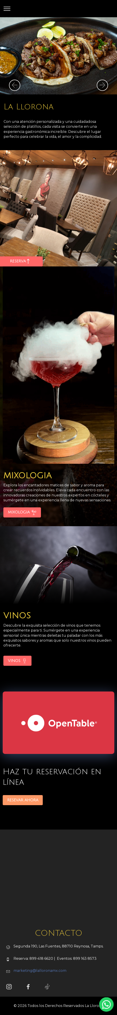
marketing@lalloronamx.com (40, 985)
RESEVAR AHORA (22, 814)
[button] (14, 85)
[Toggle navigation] (7, 8)
